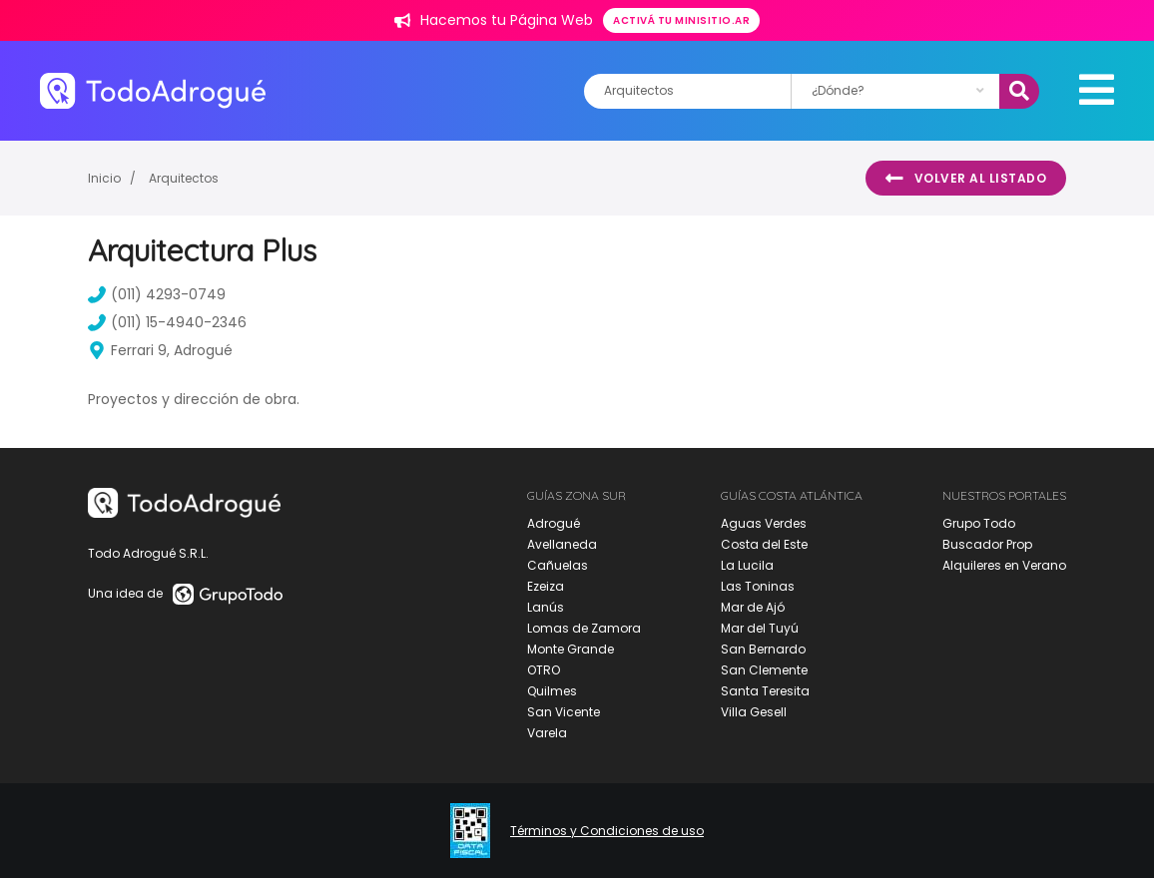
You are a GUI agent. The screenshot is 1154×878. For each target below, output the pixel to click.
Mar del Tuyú (760, 628)
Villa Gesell (754, 711)
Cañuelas (557, 565)
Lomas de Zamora (584, 628)
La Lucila (747, 565)
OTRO (543, 669)
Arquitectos (184, 178)
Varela (547, 732)
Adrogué (553, 523)
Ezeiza (545, 586)
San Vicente (563, 711)
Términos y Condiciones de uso (607, 831)
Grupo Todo (978, 523)
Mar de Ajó (753, 607)
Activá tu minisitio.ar (681, 20)
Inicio (104, 178)
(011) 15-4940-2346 (167, 322)
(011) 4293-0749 (157, 294)
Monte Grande (570, 649)
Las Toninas (758, 586)
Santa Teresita (765, 690)
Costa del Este (764, 544)
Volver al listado (965, 179)
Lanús (545, 607)
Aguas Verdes (764, 523)
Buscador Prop (987, 544)
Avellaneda (562, 544)
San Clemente (764, 669)
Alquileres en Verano (1004, 565)
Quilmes (552, 690)
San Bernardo (763, 649)
